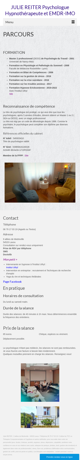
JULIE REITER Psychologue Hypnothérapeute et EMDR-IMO (40, 10)
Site (11, 94)
